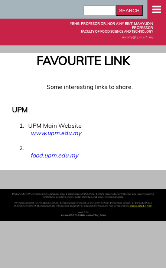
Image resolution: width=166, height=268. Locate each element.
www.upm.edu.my (55, 133)
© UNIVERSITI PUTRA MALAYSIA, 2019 (83, 215)
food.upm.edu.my (54, 155)
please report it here (140, 205)
